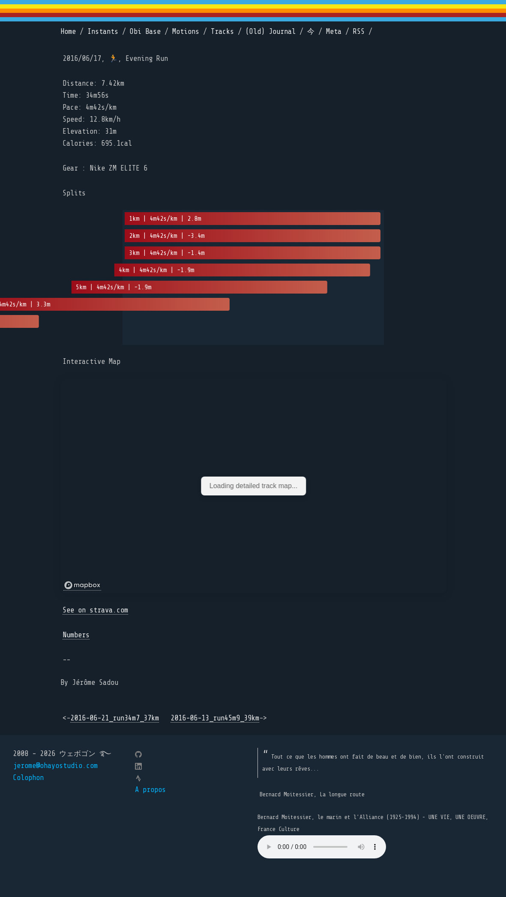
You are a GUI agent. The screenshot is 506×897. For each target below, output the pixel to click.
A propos (150, 790)
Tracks (222, 31)
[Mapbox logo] (82, 585)
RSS (359, 31)
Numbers (76, 635)
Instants (102, 31)
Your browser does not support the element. (321, 846)
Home (68, 31)
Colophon (28, 778)
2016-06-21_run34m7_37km (114, 718)
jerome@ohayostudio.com (55, 766)
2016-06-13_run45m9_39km (215, 718)
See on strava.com (95, 610)
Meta (333, 31)
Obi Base (145, 31)
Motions (185, 31)
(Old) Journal (271, 31)
